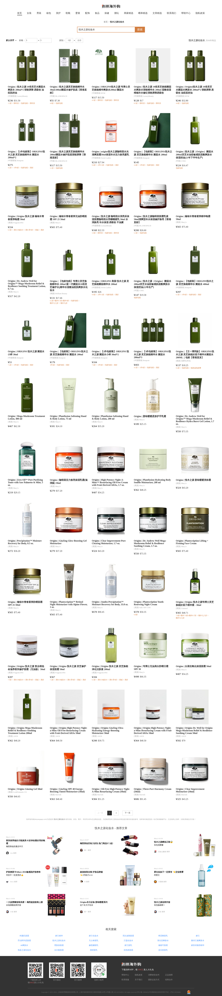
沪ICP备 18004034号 (144, 992)
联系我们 (171, 13)
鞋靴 (68, 13)
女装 (29, 13)
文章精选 (157, 13)
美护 (58, 13)
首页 (19, 13)
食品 (97, 13)
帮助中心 (186, 13)
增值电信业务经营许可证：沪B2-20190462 (166, 992)
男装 (39, 13)
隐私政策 (200, 13)
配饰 (87, 13)
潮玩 (116, 13)
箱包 (48, 13)
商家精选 (128, 13)
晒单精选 (143, 13)
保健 (107, 13)
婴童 (77, 13)
